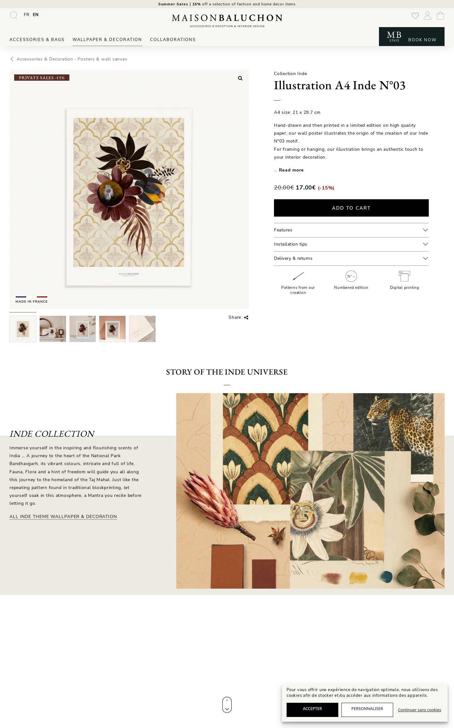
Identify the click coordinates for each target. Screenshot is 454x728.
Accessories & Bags (37, 41)
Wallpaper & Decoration (107, 41)
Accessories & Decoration (43, 61)
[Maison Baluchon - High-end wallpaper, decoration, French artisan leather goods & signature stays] (227, 22)
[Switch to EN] (36, 16)
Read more (291, 172)
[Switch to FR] (26, 16)
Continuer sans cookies (419, 710)
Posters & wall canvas (96, 61)
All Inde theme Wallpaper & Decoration (62, 518)
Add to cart (351, 209)
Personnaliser (367, 708)
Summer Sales (174, 5)
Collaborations (173, 41)
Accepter (312, 708)
